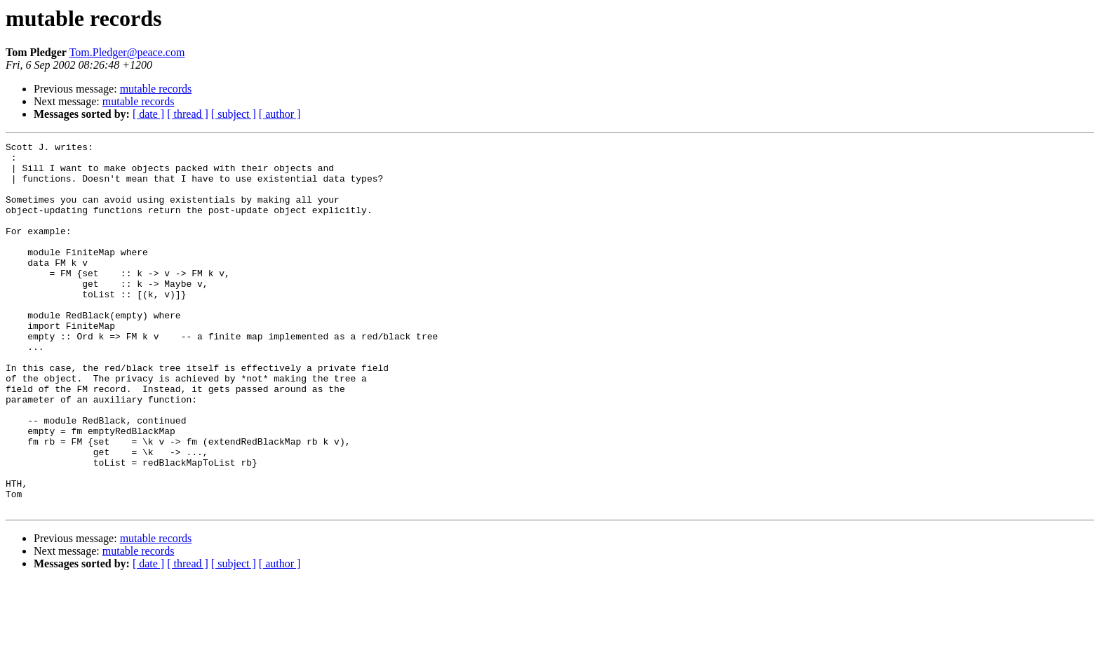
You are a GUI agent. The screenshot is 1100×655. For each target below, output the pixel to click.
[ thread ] (187, 114)
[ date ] (148, 114)
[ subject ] (233, 114)
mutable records (156, 89)
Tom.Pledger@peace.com (127, 52)
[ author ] (280, 114)
